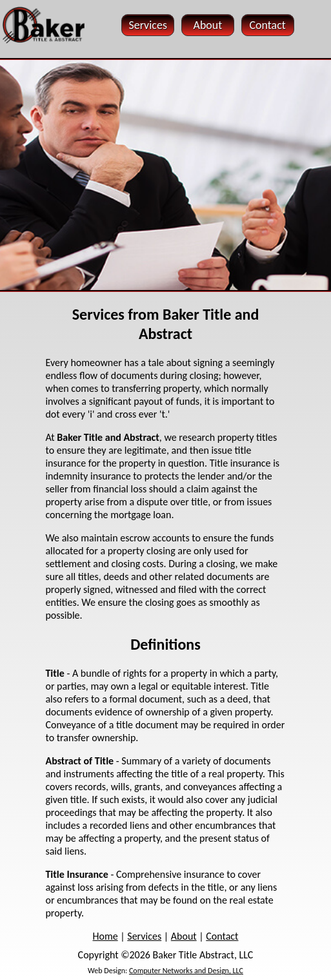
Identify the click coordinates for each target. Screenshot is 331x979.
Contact (222, 936)
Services (144, 936)
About (184, 936)
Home (105, 936)
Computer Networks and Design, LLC (186, 970)
